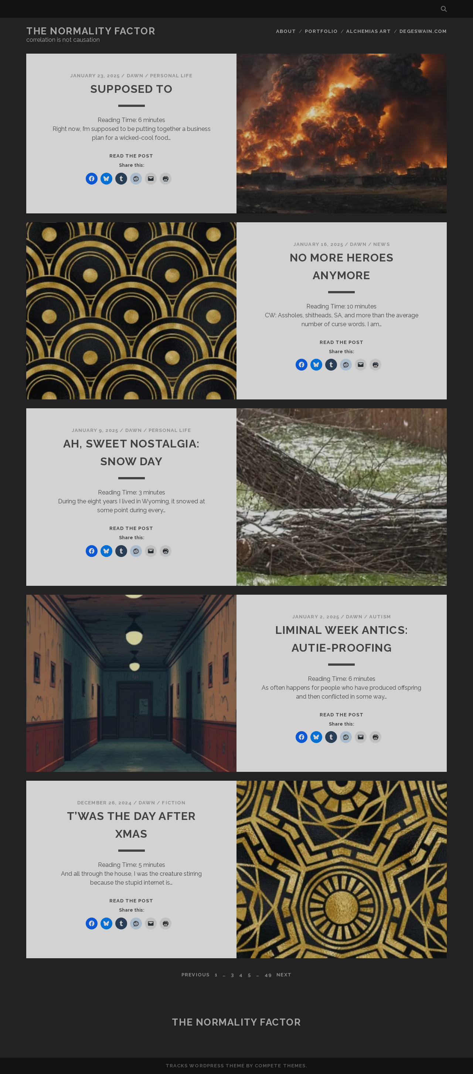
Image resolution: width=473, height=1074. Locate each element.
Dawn (135, 75)
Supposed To (131, 88)
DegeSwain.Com (423, 31)
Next (283, 974)
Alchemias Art (368, 31)
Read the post (131, 156)
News (381, 244)
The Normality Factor (90, 31)
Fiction (173, 803)
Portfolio (321, 31)
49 (268, 974)
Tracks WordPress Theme (205, 1065)
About (286, 31)
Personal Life (171, 75)
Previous (195, 974)
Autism (380, 616)
